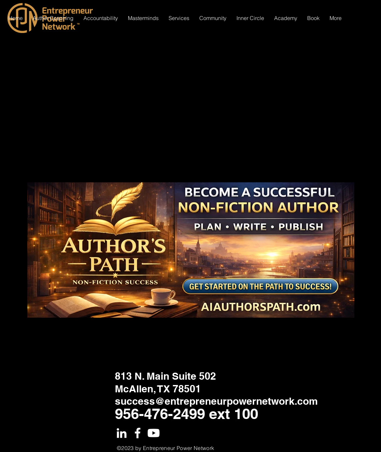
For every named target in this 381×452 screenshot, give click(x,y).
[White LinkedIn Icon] (122, 433)
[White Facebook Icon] (138, 433)
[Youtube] (154, 433)
